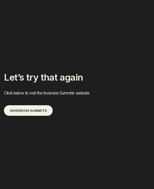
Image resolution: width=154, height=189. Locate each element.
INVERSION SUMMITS (28, 111)
